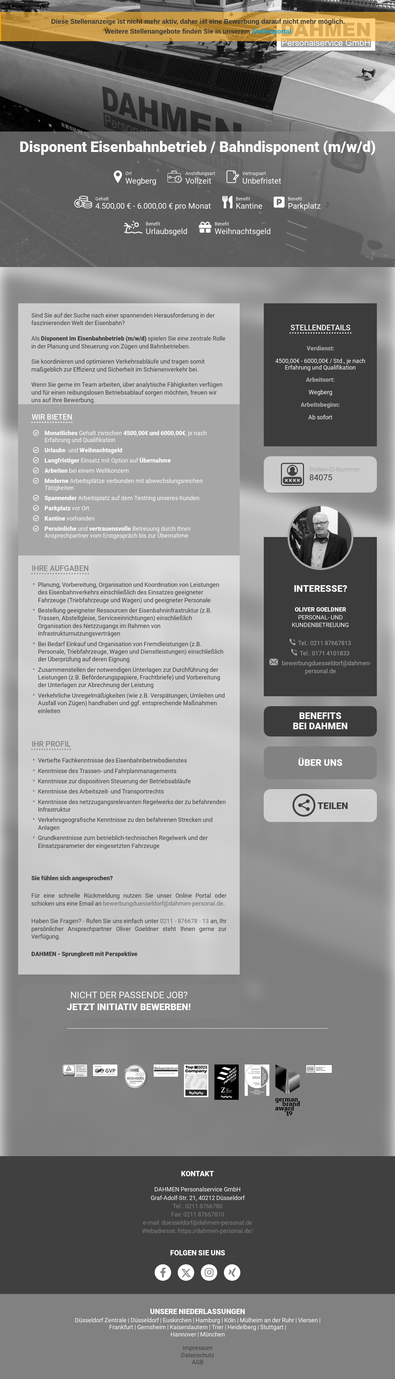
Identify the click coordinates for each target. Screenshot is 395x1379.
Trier (218, 1327)
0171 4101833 (330, 653)
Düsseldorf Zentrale (101, 1320)
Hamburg (208, 1320)
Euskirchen (177, 1320)
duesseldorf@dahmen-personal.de (207, 1222)
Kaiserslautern (189, 1327)
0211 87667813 (330, 643)
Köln (230, 1320)
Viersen (308, 1320)
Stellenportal (271, 31)
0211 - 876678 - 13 (184, 920)
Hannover (183, 1334)
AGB (197, 1362)
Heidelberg (242, 1327)
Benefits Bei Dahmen (320, 721)
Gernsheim (151, 1327)
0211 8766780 (204, 1206)
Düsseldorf (145, 1320)
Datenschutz (197, 1355)
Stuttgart (272, 1327)
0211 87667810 (203, 1214)
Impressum (198, 1347)
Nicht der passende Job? (129, 1001)
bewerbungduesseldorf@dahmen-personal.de (163, 903)
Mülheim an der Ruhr (267, 1320)
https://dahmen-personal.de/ (215, 1230)
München (212, 1334)
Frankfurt (121, 1327)
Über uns (320, 762)
